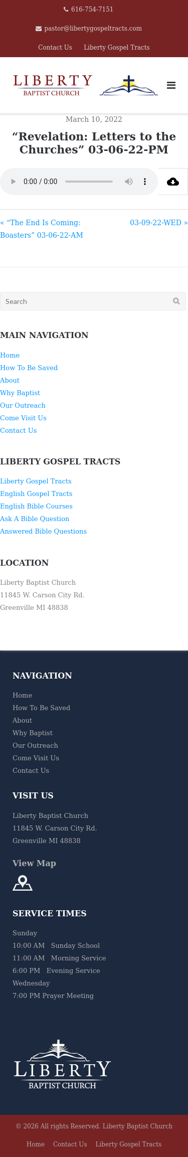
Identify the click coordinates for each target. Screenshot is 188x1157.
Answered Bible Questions (43, 531)
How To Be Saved (29, 368)
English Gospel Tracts (36, 494)
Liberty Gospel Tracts (117, 47)
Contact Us (55, 47)
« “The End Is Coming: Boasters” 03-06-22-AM (41, 229)
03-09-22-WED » (159, 223)
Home (10, 355)
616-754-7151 (92, 9)
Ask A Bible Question (34, 519)
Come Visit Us (23, 418)
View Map (34, 863)
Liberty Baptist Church (138, 1126)
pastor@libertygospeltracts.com (93, 28)
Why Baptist (20, 393)
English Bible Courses (36, 506)
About (10, 380)
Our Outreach (23, 405)
